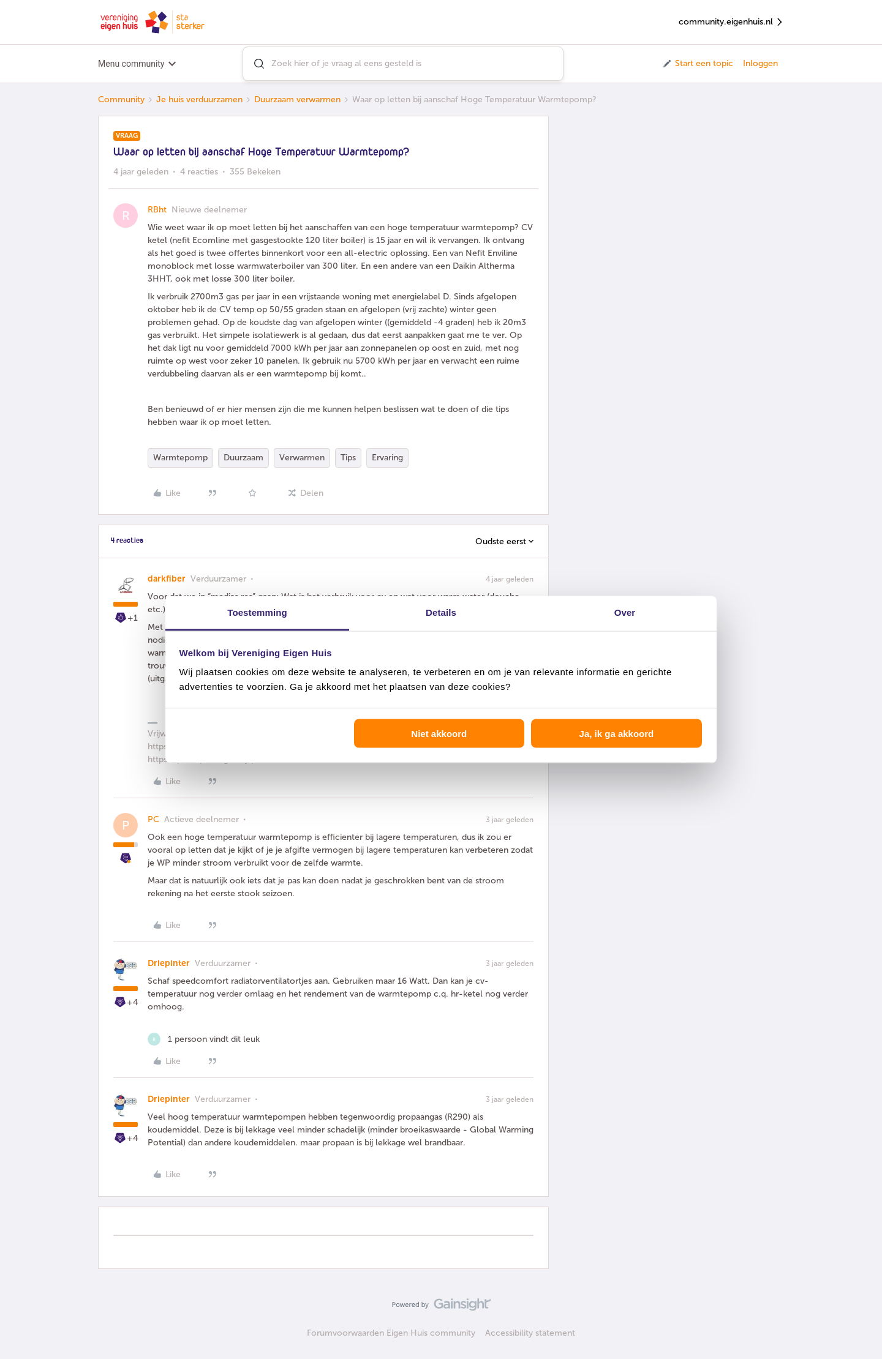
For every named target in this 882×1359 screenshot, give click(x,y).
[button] (697, 63)
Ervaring (387, 457)
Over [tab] (625, 612)
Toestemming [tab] (257, 612)
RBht (157, 209)
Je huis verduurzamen (199, 99)
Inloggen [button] (760, 63)
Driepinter (169, 963)
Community (121, 99)
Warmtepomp (180, 457)
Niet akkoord (439, 733)
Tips (348, 457)
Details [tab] (441, 612)
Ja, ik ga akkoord (616, 733)
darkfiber (167, 579)
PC (153, 819)
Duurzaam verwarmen (297, 99)
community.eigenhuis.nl (731, 22)
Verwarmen (302, 457)
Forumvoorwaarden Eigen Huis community (391, 1333)
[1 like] (204, 1039)
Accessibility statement (530, 1333)
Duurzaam (243, 457)
